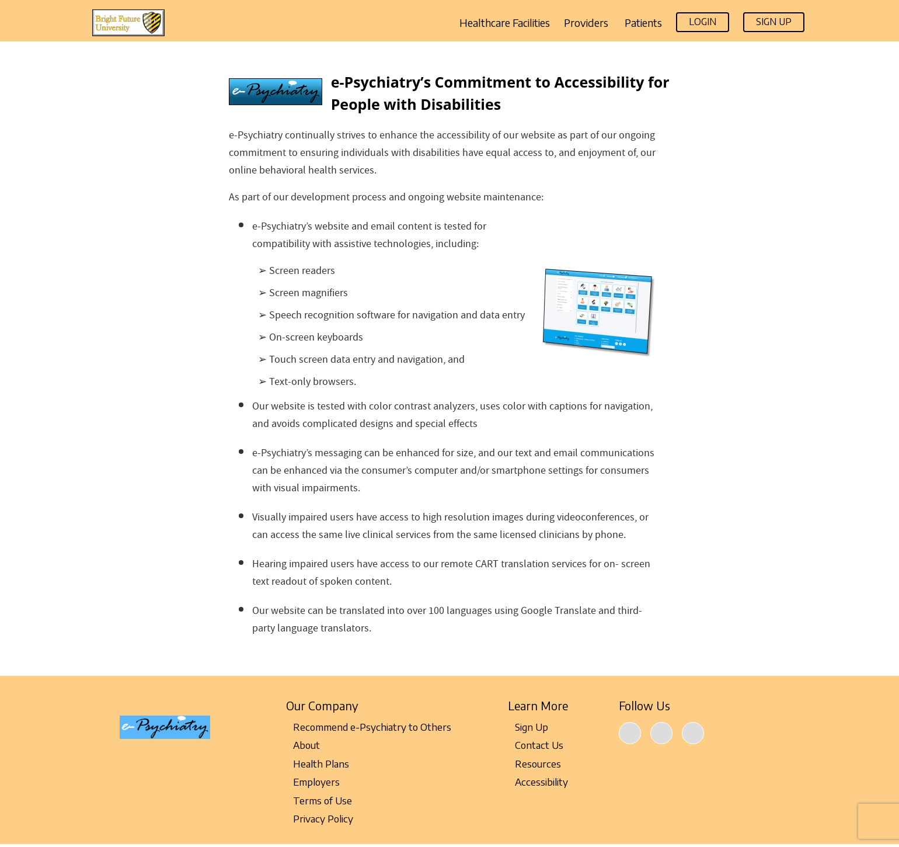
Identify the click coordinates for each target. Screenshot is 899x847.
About (303, 744)
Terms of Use (319, 800)
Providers (587, 23)
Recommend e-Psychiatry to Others (368, 726)
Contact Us (535, 744)
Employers (313, 781)
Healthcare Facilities (504, 23)
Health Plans (317, 763)
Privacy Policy (319, 818)
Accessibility (538, 781)
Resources (534, 763)
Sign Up (774, 21)
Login (702, 21)
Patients (643, 23)
